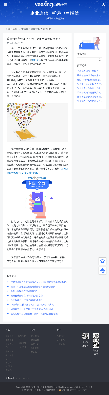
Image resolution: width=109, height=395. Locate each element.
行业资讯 (35, 28)
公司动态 (61, 340)
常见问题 (35, 344)
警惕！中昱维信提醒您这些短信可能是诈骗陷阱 (32, 286)
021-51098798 (22, 378)
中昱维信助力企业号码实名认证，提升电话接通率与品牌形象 (39, 282)
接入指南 (35, 335)
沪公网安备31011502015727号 (74, 390)
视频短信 (9, 340)
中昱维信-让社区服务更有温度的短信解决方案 (32, 304)
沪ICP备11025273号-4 (83, 387)
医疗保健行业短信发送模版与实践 (26, 300)
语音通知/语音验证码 (9, 366)
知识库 (34, 352)
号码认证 (22, 343)
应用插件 (35, 348)
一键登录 (22, 347)
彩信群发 (9, 351)
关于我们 (23, 28)
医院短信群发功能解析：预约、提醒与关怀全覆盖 (34, 313)
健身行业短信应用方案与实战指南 (26, 295)
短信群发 (9, 335)
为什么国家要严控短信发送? (23, 291)
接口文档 (35, 340)
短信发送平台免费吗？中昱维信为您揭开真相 (31, 309)
